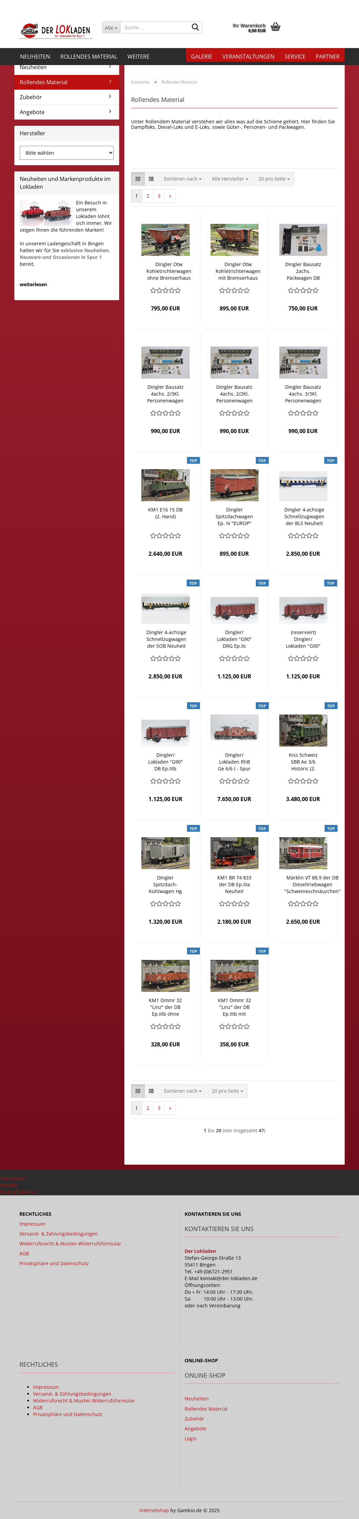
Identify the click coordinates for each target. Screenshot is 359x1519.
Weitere (138, 56)
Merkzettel (326, 5)
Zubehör (31, 97)
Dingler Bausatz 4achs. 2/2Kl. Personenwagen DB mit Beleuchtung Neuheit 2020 (234, 394)
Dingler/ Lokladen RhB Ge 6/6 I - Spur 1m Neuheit (234, 762)
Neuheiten (35, 56)
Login (191, 1438)
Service (295, 56)
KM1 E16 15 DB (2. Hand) (165, 513)
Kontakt (8, 1185)
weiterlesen (33, 284)
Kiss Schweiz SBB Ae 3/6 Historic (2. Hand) (303, 762)
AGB (24, 1253)
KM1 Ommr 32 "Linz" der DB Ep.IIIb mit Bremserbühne (234, 1007)
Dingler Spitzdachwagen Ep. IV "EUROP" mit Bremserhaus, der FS (234, 516)
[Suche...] (111, 27)
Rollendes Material (88, 56)
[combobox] (182, 179)
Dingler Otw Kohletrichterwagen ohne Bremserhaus (168, 271)
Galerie (201, 56)
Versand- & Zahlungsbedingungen (58, 1233)
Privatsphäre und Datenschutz (54, 1263)
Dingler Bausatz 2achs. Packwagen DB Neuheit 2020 (303, 271)
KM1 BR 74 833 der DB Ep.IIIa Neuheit (234, 884)
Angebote (32, 112)
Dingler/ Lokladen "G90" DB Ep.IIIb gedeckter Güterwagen (165, 762)
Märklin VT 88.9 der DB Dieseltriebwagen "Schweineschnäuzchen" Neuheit (312, 884)
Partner (328, 56)
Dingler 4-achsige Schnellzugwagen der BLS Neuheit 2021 (304, 516)
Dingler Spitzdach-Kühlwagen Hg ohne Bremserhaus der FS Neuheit (166, 884)
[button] (258, 7)
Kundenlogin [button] (288, 5)
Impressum (13, 1178)
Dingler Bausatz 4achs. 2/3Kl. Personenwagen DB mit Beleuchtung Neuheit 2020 (165, 394)
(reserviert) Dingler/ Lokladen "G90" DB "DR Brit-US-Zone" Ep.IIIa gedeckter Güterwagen (303, 639)
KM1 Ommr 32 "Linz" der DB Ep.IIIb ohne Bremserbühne (165, 1007)
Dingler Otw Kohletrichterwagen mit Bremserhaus (238, 271)
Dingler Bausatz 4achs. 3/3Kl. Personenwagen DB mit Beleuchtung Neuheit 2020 (303, 394)
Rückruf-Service (18, 1191)
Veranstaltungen (248, 56)
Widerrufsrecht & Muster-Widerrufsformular (70, 1243)
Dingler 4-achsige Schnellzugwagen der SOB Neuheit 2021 (166, 639)
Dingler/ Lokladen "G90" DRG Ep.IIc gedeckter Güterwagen (234, 639)
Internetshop (154, 1510)
